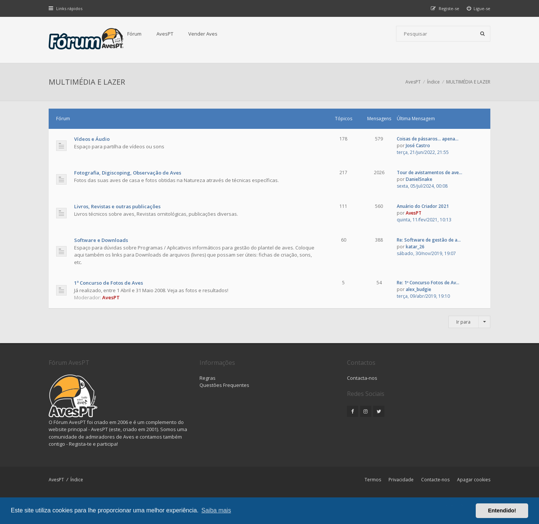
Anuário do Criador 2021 (423, 206)
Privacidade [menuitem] (401, 479)
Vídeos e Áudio (92, 139)
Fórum (134, 33)
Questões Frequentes (224, 385)
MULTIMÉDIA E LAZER (87, 82)
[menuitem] (479, 8)
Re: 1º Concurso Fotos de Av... (428, 282)
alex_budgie (418, 289)
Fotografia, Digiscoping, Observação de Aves (127, 172)
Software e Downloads (101, 240)
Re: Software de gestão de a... (429, 240)
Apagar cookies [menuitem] (473, 479)
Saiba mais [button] (216, 510)
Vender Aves (202, 33)
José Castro (418, 145)
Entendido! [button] (502, 511)
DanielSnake (419, 179)
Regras (208, 378)
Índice (76, 479)
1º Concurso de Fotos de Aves (108, 282)
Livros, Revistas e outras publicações (117, 206)
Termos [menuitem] (373, 479)
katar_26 (415, 246)
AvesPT (164, 33)
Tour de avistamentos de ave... (429, 172)
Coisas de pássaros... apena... (428, 139)
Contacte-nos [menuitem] (435, 479)
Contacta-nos (362, 378)
